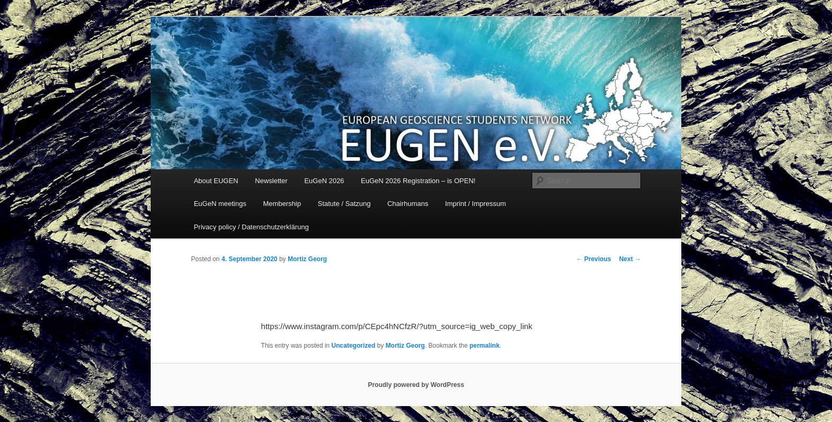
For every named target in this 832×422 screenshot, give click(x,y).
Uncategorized (354, 345)
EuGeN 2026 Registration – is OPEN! (418, 181)
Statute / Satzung (344, 204)
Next (630, 259)
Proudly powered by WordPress (416, 385)
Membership (282, 204)
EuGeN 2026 (324, 181)
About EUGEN (216, 181)
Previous (593, 259)
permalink (485, 345)
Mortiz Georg (307, 259)
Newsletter (271, 181)
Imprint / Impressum (475, 204)
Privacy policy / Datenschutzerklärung (251, 227)
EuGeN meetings (220, 204)
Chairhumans (407, 204)
